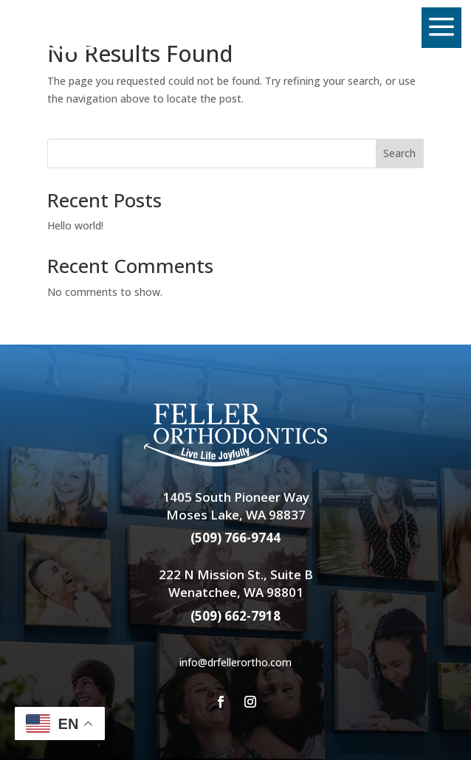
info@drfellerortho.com (235, 662)
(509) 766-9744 (235, 537)
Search (399, 153)
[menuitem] (84, 28)
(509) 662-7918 (235, 615)
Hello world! (75, 225)
